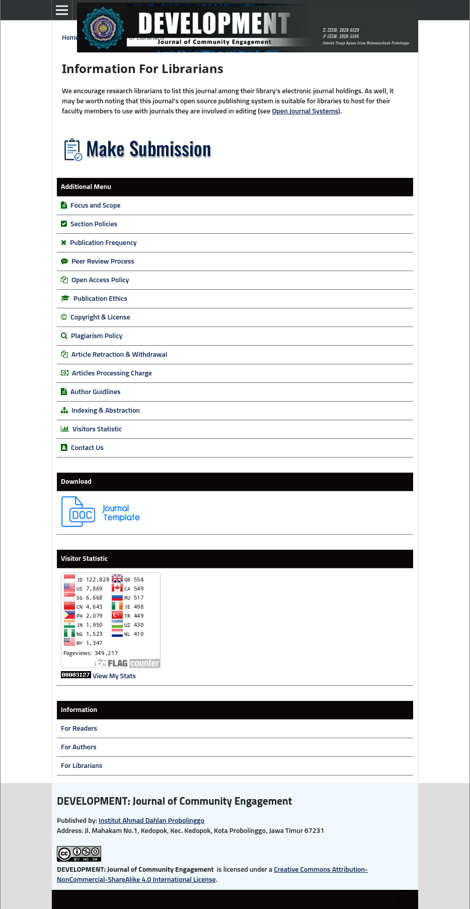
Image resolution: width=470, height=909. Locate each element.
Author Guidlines (95, 392)
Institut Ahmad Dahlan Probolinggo (151, 820)
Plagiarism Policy (96, 336)
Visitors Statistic (97, 429)
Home (70, 38)
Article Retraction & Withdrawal (119, 354)
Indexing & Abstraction (105, 410)
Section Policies (93, 224)
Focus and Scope (95, 205)
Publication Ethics (100, 298)
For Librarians (81, 765)
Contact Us (87, 447)
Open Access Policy (100, 280)
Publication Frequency (103, 242)
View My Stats (114, 676)
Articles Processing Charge (111, 373)
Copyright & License (100, 317)
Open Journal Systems (305, 111)
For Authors (79, 747)
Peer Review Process (102, 261)
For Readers (79, 728)
